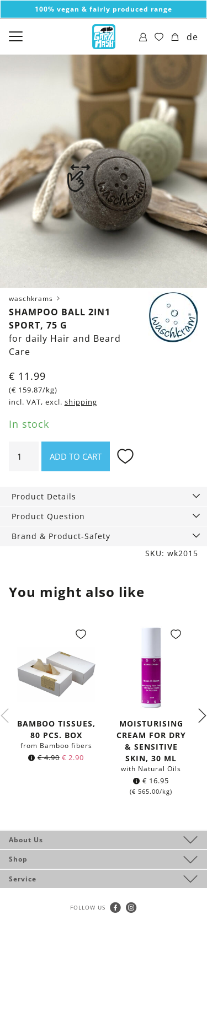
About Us (26, 839)
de (192, 37)
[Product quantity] (24, 456)
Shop (18, 859)
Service (22, 879)
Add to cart (76, 456)
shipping (81, 402)
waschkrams (35, 298)
